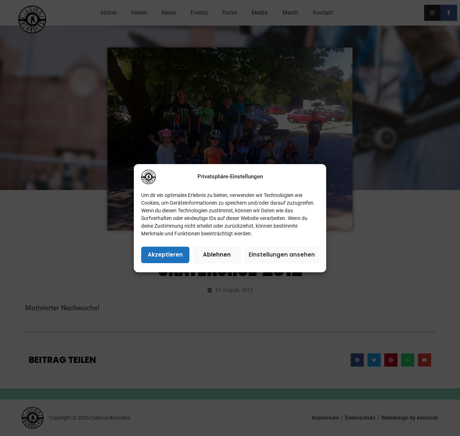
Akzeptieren (165, 254)
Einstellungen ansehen (282, 254)
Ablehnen (217, 254)
